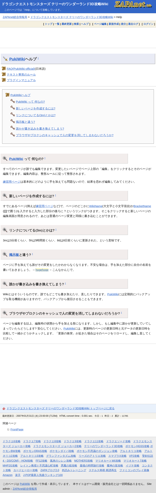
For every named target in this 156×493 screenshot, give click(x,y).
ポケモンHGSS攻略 (137, 446)
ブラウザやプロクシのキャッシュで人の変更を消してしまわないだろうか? (64, 135)
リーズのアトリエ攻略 (92, 455)
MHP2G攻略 (10, 465)
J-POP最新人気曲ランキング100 (43, 475)
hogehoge (41, 269)
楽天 (18, 475)
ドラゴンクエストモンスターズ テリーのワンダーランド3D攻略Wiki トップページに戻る (61, 408)
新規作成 (114, 23)
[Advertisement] (78, 37)
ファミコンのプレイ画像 (134, 470)
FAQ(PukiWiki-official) (21, 68)
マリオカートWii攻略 (108, 460)
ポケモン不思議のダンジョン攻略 (97, 451)
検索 (76, 23)
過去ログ (133, 23)
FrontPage (16, 429)
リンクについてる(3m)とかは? (35, 115)
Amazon (8, 475)
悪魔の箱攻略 (69, 465)
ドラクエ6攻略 (12, 441)
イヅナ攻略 (132, 465)
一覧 (56, 23)
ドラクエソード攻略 (118, 441)
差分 (123, 23)
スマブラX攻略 (117, 455)
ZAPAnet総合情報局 (15, 17)
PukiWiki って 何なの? (30, 101)
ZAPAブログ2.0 (50, 470)
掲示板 (14, 255)
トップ (48, 23)
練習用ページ (11, 181)
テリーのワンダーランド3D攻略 (103, 446)
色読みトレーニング (74, 470)
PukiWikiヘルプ (20, 95)
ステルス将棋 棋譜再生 (103, 470)
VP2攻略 (134, 455)
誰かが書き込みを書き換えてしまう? (40, 128)
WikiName (95, 206)
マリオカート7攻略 (135, 460)
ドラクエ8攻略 (52, 441)
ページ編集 (100, 23)
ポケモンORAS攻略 (35, 451)
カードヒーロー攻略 (25, 470)
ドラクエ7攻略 (32, 441)
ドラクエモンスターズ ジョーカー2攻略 (57, 446)
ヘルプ (85, 23)
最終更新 (67, 23)
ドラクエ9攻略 (73, 441)
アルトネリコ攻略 (131, 451)
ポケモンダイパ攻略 (62, 451)
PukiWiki (17, 59)
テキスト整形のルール (21, 74)
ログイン (148, 23)
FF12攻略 (41, 460)
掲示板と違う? (25, 121)
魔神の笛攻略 (115, 465)
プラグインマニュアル (21, 80)
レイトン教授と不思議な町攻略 (39, 465)
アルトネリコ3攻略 (32, 455)
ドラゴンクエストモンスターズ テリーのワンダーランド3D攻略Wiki (55, 4)
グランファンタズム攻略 (61, 455)
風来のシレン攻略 (61, 460)
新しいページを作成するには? (35, 108)
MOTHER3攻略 (83, 460)
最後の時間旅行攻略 (92, 465)
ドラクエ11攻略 (93, 441)
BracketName (142, 206)
